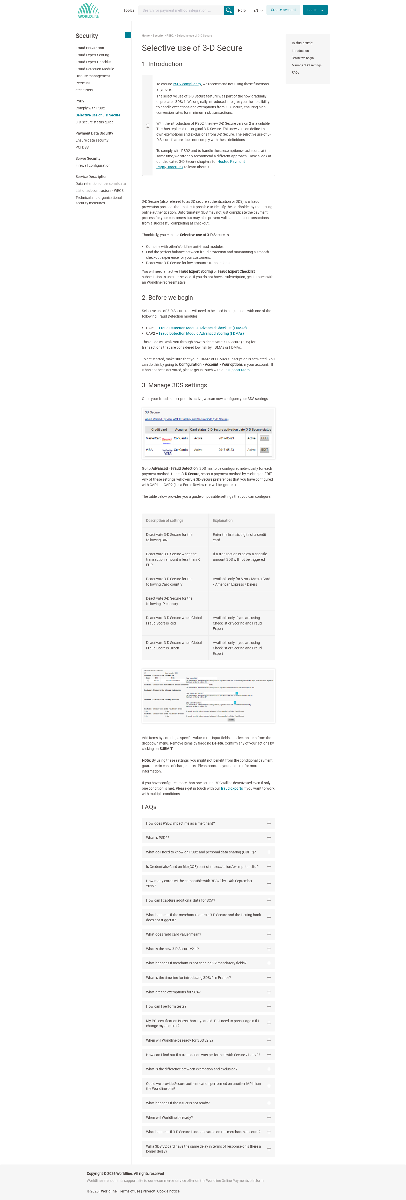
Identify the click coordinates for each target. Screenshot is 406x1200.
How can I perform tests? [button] (208, 1006)
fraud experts (232, 788)
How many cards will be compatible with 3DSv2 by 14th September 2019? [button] (208, 883)
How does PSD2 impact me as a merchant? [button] (208, 823)
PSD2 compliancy (187, 83)
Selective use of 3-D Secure (98, 115)
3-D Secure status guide (94, 122)
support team (239, 369)
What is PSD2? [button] (208, 837)
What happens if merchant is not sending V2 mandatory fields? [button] (208, 962)
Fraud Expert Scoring (92, 54)
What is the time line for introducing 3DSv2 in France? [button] (208, 977)
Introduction (300, 50)
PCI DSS (82, 147)
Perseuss (83, 82)
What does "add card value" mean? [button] (208, 934)
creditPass (84, 89)
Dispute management (93, 75)
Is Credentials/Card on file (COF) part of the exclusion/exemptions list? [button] (208, 866)
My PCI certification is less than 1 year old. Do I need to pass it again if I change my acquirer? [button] (208, 1023)
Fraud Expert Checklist (94, 61)
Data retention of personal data (101, 183)
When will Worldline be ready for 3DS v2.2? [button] (208, 1040)
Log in (312, 9)
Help (242, 10)
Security (158, 35)
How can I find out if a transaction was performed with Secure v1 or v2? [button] (208, 1054)
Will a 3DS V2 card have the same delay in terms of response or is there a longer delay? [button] (208, 1149)
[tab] (208, 823)
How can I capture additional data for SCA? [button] (208, 900)
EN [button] (256, 10)
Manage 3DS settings (307, 65)
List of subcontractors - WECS (100, 190)
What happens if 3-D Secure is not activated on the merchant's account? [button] (208, 1131)
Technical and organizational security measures (99, 200)
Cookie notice (168, 1191)
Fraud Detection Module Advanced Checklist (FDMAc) (203, 327)
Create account (283, 9)
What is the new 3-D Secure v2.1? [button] (208, 948)
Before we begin (303, 58)
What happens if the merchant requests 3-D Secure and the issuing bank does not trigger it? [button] (208, 917)
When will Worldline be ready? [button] (208, 1117)
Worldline (109, 1191)
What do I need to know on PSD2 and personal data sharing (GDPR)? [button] (208, 852)
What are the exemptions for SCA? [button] (208, 992)
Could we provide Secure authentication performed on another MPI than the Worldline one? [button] (208, 1086)
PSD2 (169, 35)
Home (146, 35)
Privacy (149, 1191)
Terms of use (129, 1191)
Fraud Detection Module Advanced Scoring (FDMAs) (201, 333)
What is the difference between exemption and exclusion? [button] (208, 1068)
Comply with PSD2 (90, 108)
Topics (129, 10)
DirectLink (174, 166)
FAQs (295, 72)
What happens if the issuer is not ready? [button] (208, 1102)
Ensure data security (92, 140)
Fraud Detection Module (95, 68)
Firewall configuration (93, 165)
